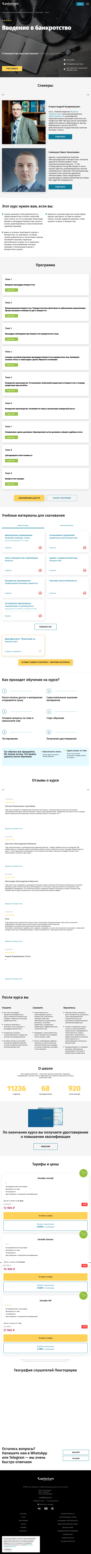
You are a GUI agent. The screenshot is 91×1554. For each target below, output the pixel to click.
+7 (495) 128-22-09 (52, 1501)
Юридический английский (68, 1531)
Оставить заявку (46, 1216)
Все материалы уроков (66, 525)
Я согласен (8, 1549)
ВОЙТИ (80, 4)
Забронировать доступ (29, 498)
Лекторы (23, 1514)
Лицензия (45, 1146)
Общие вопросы (68, 1538)
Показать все (45, 627)
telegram (76, 1458)
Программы (39, 12)
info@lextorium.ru (45, 1497)
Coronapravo (68, 1534)
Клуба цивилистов (56, 116)
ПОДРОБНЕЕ (60, 137)
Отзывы (23, 1527)
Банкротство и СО (67, 1514)
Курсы (47, 12)
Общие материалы (23, 525)
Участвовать (12, 68)
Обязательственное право (68, 1524)
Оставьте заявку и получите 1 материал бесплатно (45, 662)
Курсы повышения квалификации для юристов (17, 12)
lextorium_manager (45, 1504)
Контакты (23, 1531)
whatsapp (76, 1452)
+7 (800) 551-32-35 (38, 1501)
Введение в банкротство (13, 829)
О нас (23, 1517)
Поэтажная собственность (68, 1521)
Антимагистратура (68, 1541)
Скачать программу (62, 498)
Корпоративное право (67, 1517)
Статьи (23, 1524)
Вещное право (67, 1527)
